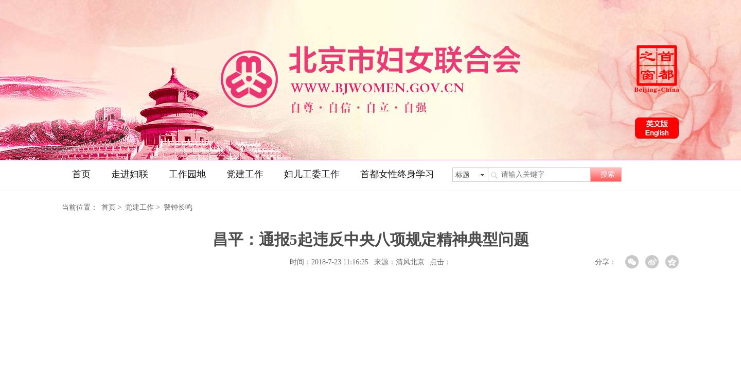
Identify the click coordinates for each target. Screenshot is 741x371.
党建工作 (244, 174)
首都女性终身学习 (397, 174)
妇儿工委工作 (312, 174)
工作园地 (187, 174)
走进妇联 (129, 174)
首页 (81, 174)
